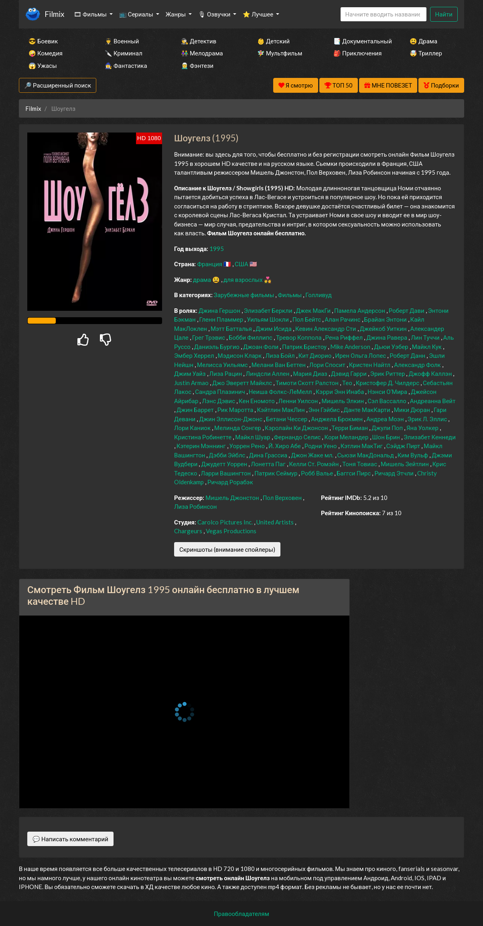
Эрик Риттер (388, 373)
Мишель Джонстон (232, 497)
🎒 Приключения (357, 53)
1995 (216, 248)
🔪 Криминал (123, 53)
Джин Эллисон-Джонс (231, 418)
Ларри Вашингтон (226, 473)
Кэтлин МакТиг (362, 445)
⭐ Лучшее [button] (258, 14)
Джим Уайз (190, 373)
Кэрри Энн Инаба (340, 391)
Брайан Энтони (386, 319)
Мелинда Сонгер (238, 427)
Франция (210, 263)
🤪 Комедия (45, 53)
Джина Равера (387, 337)
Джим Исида (274, 328)
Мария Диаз (310, 373)
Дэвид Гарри (349, 373)
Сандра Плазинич (220, 391)
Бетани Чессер (287, 418)
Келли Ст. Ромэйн (314, 463)
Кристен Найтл (370, 364)
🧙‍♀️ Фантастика (126, 65)
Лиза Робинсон (195, 506)
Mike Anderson (350, 346)
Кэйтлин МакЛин (281, 409)
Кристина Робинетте (203, 437)
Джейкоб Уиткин (384, 328)
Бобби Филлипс (251, 337)
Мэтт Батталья (232, 328)
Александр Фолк (418, 364)
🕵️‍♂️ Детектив (198, 41)
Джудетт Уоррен (224, 463)
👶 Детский (273, 41)
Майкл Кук (427, 346)
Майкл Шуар (253, 437)
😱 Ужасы (42, 65)
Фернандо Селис (298, 437)
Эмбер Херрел (194, 355)
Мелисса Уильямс (223, 364)
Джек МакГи (314, 310)
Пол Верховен (283, 497)
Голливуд (318, 294)
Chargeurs (188, 530)
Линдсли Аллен (268, 373)
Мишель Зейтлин (405, 463)
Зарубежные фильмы (245, 294)
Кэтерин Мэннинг (202, 445)
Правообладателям (241, 913)
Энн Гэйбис (324, 409)
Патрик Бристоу (305, 346)
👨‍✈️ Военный (122, 41)
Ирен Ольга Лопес (361, 355)
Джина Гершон (220, 310)
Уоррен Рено (247, 445)
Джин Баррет (196, 409)
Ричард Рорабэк (230, 481)
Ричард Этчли (394, 473)
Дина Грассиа (268, 455)
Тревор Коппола (299, 337)
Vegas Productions (231, 530)
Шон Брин (387, 437)
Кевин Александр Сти (326, 328)
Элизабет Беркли (269, 310)
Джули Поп (387, 427)
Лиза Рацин (226, 373)
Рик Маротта (236, 409)
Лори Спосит (328, 364)
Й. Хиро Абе (285, 445)
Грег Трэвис (209, 337)
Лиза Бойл (280, 355)
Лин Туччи (425, 337)
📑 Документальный (360, 41)
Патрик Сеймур (276, 473)
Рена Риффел (344, 337)
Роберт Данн (408, 355)
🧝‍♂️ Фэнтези (197, 65)
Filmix (54, 13)
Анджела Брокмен (337, 418)
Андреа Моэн (385, 418)
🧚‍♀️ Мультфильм (279, 53)
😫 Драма (423, 41)
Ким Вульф (413, 455)
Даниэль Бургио (217, 346)
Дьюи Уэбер (392, 346)
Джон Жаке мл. (313, 455)
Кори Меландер (346, 437)
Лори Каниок (193, 427)
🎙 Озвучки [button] (214, 14)
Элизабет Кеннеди (430, 437)
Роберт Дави (407, 310)
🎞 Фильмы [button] (91, 14)
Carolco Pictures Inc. (225, 522)
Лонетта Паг (268, 463)
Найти (444, 14)
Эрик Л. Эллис (428, 418)
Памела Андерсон (360, 310)
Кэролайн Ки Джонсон (297, 427)
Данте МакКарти (367, 409)
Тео (347, 382)
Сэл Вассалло (387, 400)
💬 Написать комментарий (70, 838)
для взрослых (243, 279)
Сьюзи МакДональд (366, 455)
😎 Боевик (43, 41)
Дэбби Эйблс (227, 455)
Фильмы (290, 294)
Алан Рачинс (343, 319)
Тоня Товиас (360, 463)
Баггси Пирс (354, 473)
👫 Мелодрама (202, 53)
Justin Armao (192, 382)
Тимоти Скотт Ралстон (308, 382)
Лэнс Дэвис (219, 400)
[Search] (383, 14)
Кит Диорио (315, 355)
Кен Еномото (257, 400)
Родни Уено (321, 445)
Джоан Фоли (261, 346)
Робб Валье (317, 473)
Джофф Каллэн (430, 373)
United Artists (275, 522)
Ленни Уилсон (298, 400)
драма (202, 279)
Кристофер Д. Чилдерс (388, 382)
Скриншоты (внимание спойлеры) (227, 549)
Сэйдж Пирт (403, 445)
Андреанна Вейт (433, 400)
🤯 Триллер (426, 53)
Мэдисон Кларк (240, 355)
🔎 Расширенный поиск (57, 85)
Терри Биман (350, 427)
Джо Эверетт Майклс (242, 382)
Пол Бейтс (307, 319)
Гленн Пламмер (222, 319)
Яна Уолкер (423, 427)
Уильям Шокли (268, 319)
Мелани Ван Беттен (279, 364)
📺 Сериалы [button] (136, 14)
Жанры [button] (176, 14)
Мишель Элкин (343, 400)
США (242, 263)
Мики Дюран (412, 409)
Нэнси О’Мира (387, 391)
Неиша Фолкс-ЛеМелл (281, 391)
